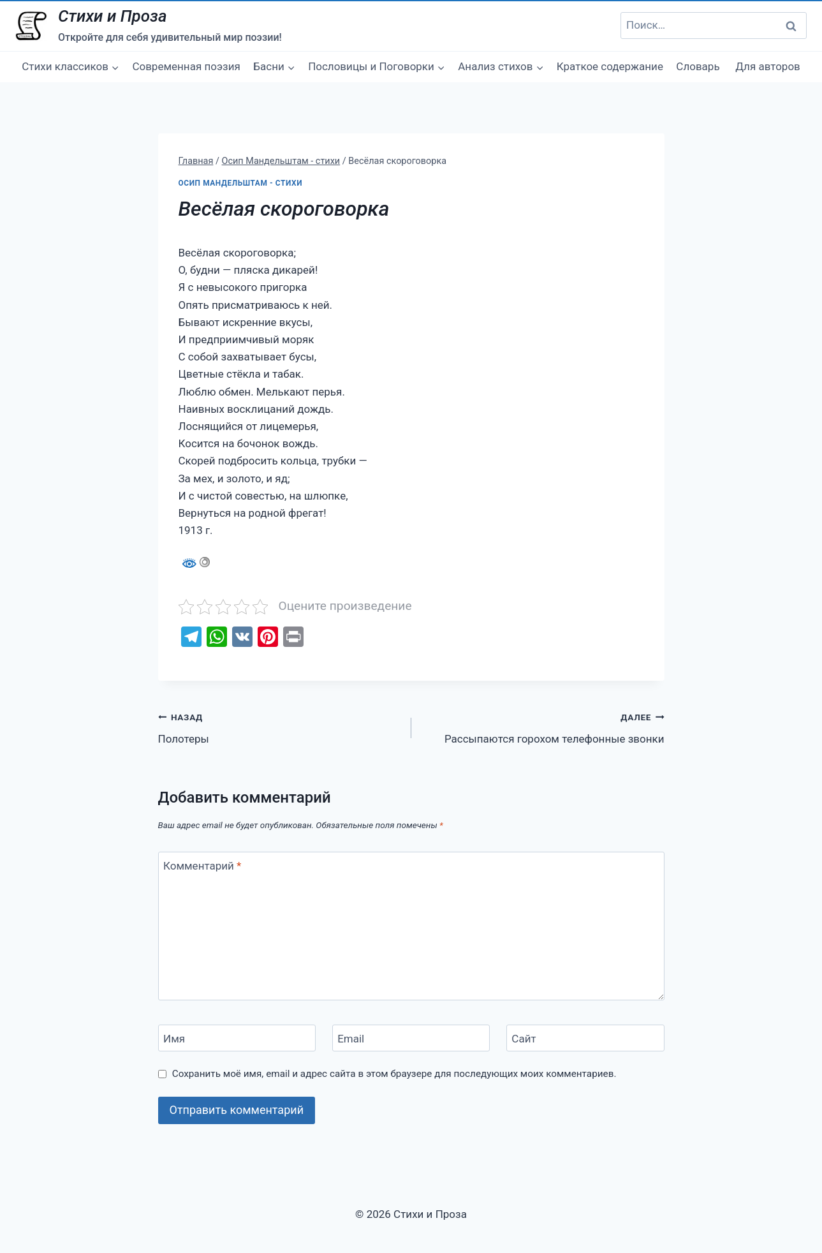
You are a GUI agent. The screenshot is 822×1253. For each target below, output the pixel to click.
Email (350, 1038)
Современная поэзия (186, 66)
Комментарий (202, 865)
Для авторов (767, 66)
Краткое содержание (610, 66)
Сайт (523, 1038)
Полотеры (279, 727)
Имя (174, 1038)
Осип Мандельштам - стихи (241, 183)
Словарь (697, 66)
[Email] (411, 1038)
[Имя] (237, 1038)
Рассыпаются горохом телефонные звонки (543, 727)
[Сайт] (585, 1038)
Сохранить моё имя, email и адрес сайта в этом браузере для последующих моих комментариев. (394, 1073)
